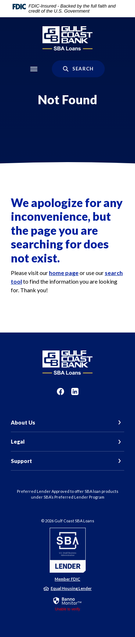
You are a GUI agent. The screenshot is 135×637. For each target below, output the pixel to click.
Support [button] (21, 461)
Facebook (60, 391)
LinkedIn (74, 391)
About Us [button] (23, 422)
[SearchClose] (78, 68)
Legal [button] (17, 441)
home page (63, 272)
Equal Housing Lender (71, 588)
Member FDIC (67, 579)
